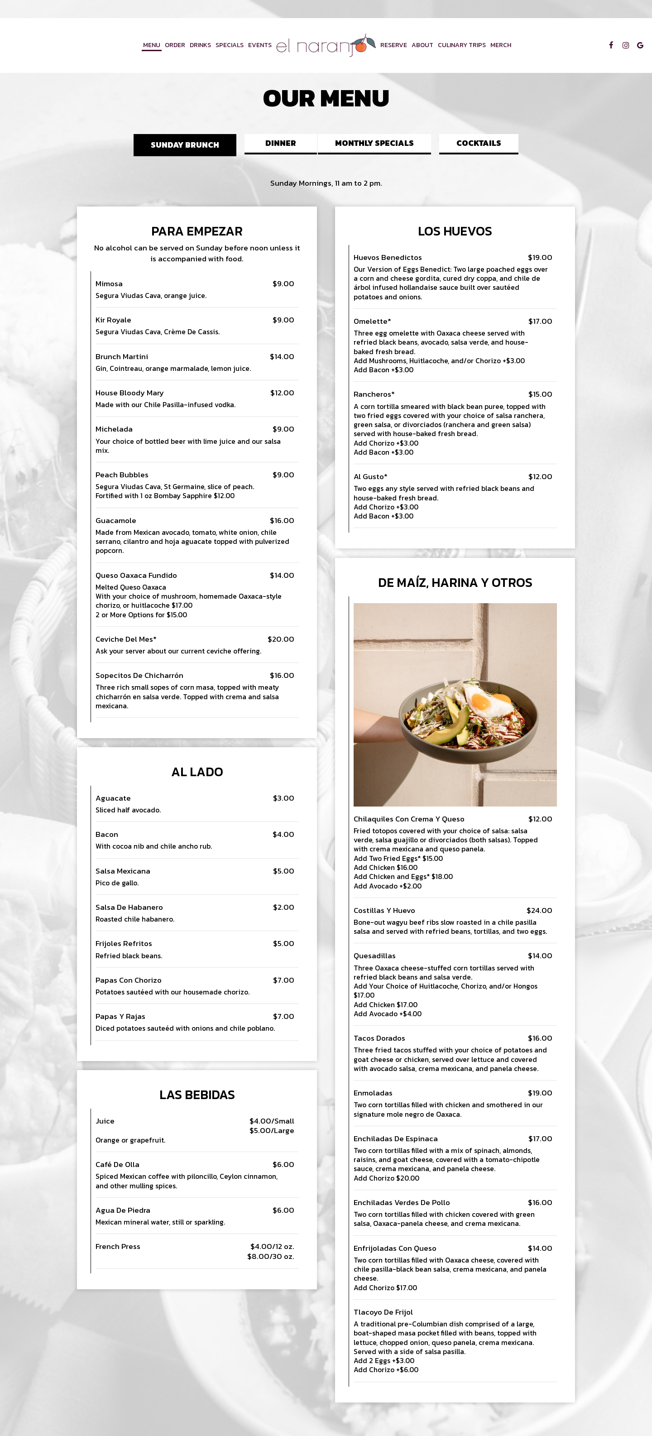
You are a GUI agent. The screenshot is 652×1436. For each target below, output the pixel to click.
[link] (326, 45)
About (422, 45)
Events (260, 45)
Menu (151, 45)
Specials (230, 45)
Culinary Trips (462, 45)
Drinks (200, 45)
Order (175, 45)
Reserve (393, 45)
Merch (500, 45)
